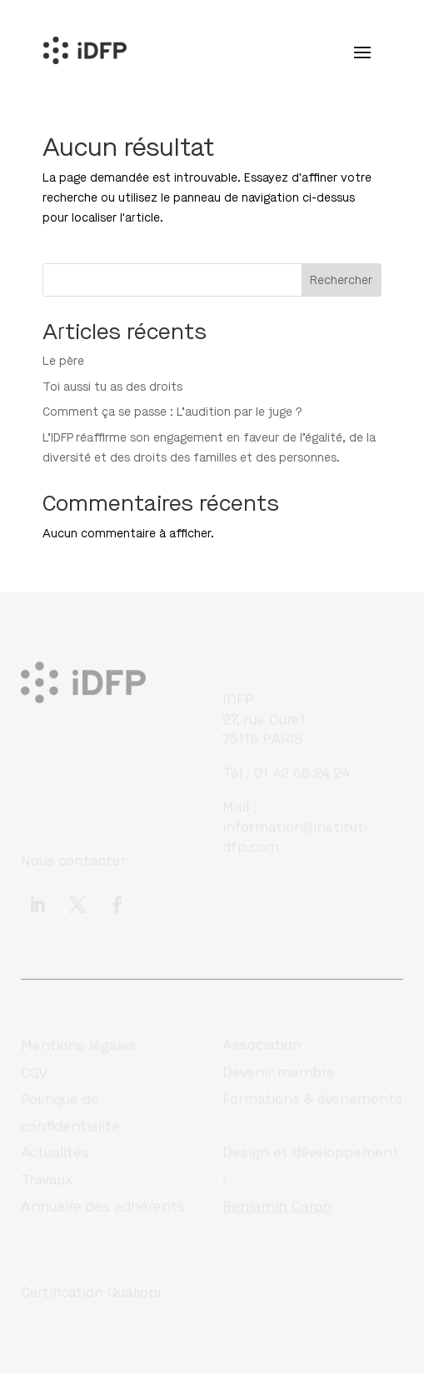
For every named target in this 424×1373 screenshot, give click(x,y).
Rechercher (341, 280)
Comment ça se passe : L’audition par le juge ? (172, 412)
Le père (63, 361)
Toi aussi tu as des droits (112, 387)
